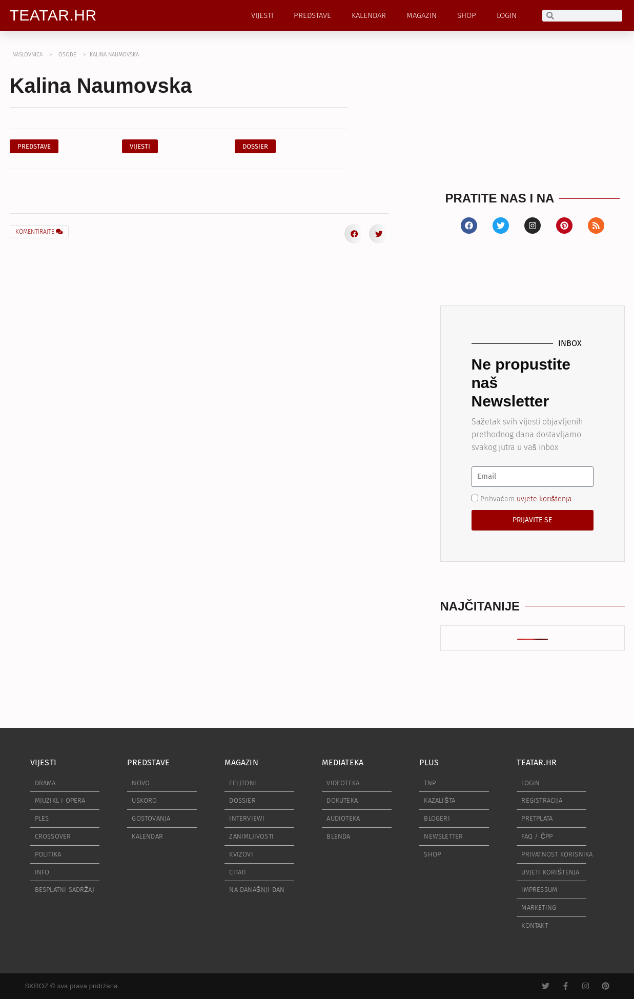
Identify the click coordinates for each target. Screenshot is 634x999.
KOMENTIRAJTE (39, 231)
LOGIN (507, 15)
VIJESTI (262, 15)
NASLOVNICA (27, 54)
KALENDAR (369, 15)
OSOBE (67, 54)
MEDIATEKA (342, 762)
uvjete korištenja (544, 498)
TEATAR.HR (53, 15)
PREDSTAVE (312, 15)
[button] (255, 146)
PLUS (429, 762)
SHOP (466, 15)
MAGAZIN (421, 15)
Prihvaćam (526, 498)
